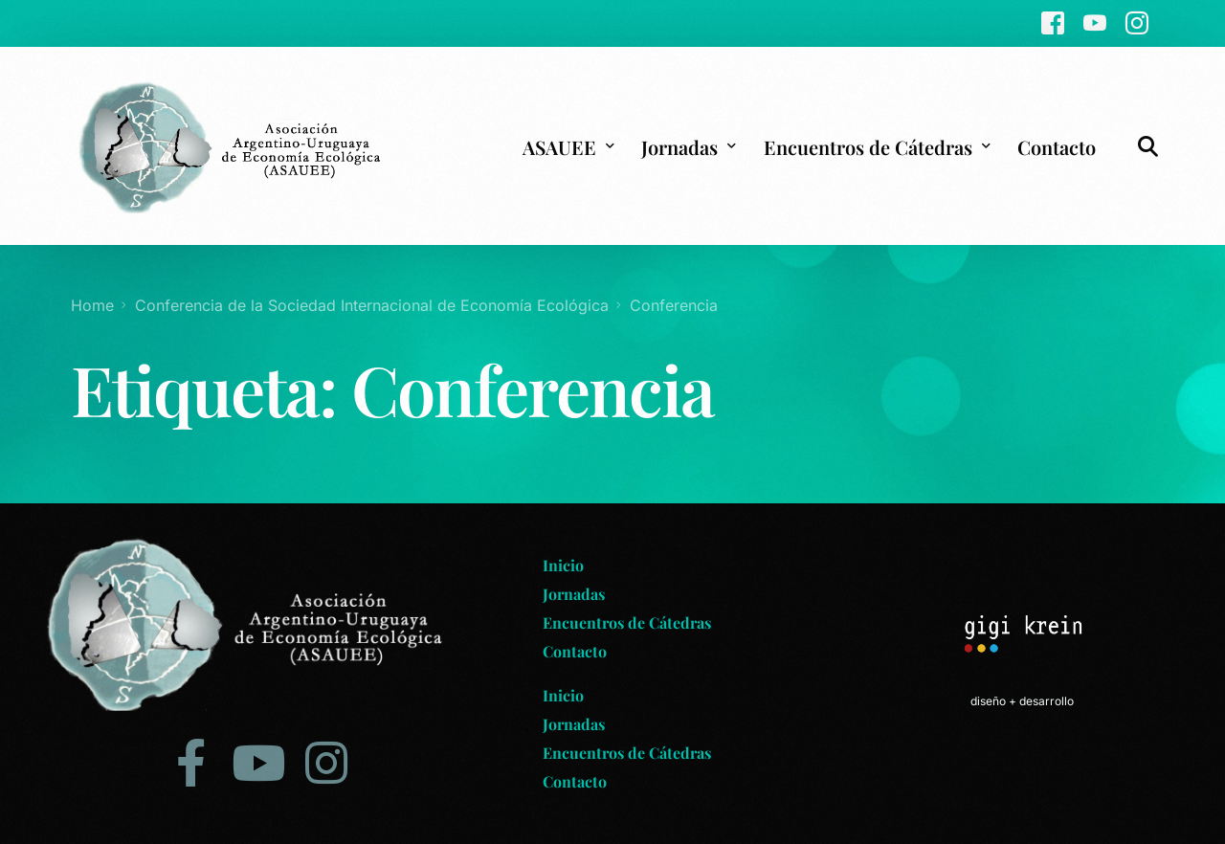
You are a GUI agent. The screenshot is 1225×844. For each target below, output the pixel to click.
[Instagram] (1137, 22)
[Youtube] (1095, 22)
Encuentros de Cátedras (627, 622)
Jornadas (574, 594)
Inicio (563, 565)
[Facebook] (1053, 22)
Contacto (575, 651)
